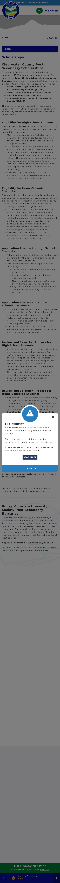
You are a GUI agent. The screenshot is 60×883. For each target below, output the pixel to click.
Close (30, 468)
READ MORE (30, 457)
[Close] (53, 417)
